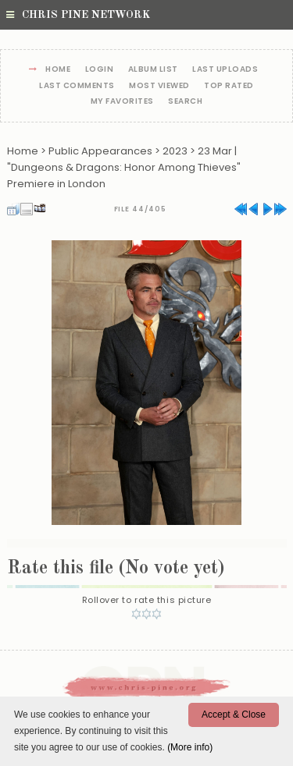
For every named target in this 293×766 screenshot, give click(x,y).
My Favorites (122, 102)
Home (57, 70)
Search (185, 102)
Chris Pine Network (78, 14)
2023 (175, 151)
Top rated (229, 86)
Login (99, 70)
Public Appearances (100, 151)
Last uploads (225, 70)
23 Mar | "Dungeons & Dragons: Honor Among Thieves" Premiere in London (124, 167)
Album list (153, 70)
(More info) (190, 747)
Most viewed (159, 86)
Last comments (77, 86)
